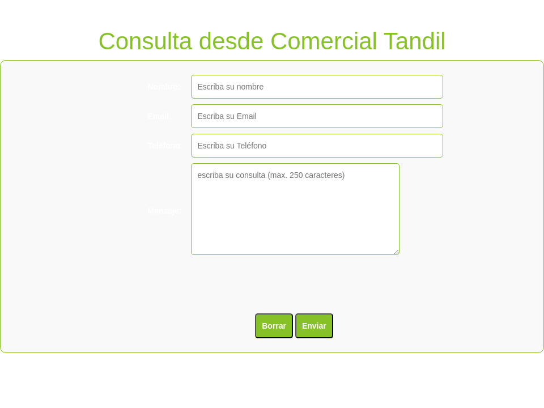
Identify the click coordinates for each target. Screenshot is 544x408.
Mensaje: (165, 210)
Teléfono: (165, 145)
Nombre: (164, 86)
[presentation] (231, 286)
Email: (160, 116)
